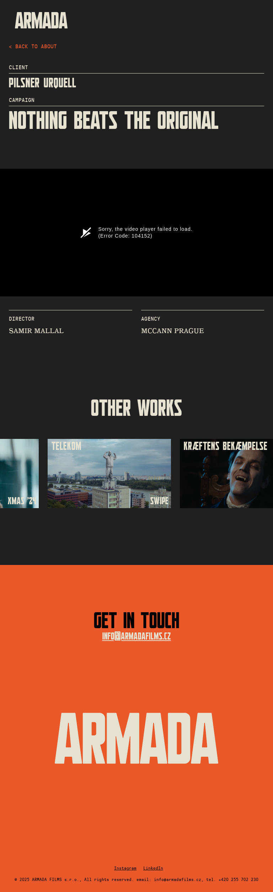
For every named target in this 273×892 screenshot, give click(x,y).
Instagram (125, 868)
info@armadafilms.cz (136, 636)
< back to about (33, 46)
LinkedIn (153, 868)
